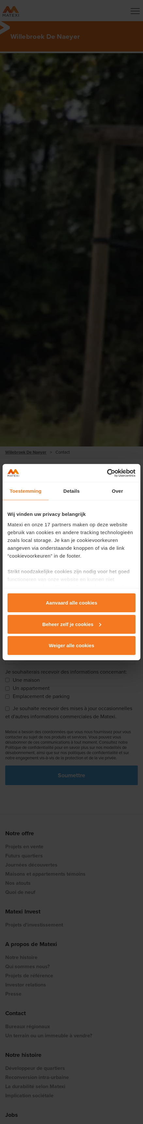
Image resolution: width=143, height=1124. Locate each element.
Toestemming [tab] (26, 491)
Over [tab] (117, 491)
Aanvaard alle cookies (71, 603)
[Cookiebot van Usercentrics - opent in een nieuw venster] (106, 473)
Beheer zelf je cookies (71, 624)
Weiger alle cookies (71, 645)
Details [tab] (71, 491)
